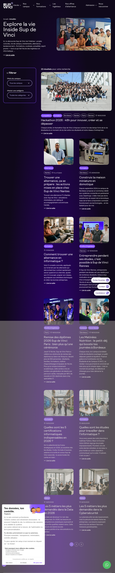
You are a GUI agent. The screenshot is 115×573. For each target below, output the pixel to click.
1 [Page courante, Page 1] (71, 544)
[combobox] (18, 83)
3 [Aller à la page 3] (81, 544)
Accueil (5, 19)
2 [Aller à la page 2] (76, 544)
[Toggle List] (29, 83)
